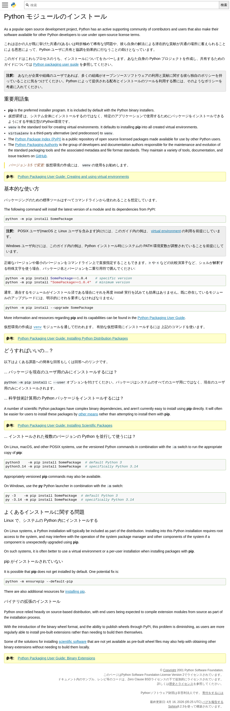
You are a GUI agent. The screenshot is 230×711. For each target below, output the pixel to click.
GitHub (41, 156)
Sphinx (173, 706)
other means (88, 414)
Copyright (169, 670)
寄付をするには (212, 693)
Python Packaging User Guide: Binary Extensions (56, 658)
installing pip (75, 591)
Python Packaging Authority (36, 145)
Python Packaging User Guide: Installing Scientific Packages (65, 425)
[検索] (121, 5)
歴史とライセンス (181, 684)
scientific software (72, 642)
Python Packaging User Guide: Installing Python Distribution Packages (73, 338)
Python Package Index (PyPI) (38, 139)
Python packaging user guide (56, 64)
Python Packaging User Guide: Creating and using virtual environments (73, 177)
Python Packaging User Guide (161, 318)
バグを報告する (212, 702)
